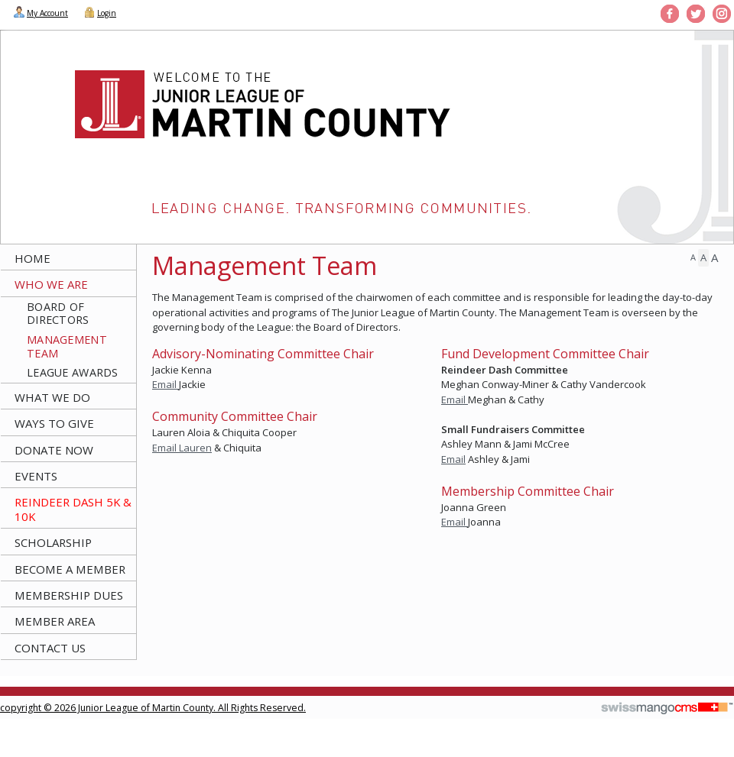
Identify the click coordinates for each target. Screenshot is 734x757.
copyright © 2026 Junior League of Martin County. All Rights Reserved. (153, 707)
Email (165, 384)
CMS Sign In (8, 697)
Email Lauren (182, 448)
